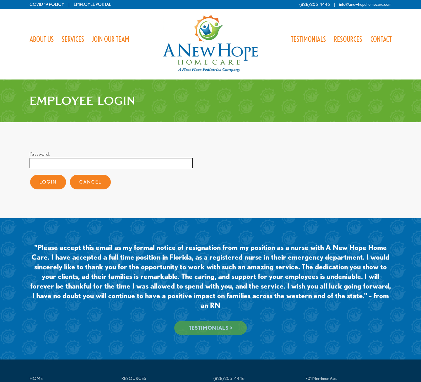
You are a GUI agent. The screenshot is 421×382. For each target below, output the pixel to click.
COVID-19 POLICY (47, 4)
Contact (380, 39)
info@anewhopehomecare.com (365, 4)
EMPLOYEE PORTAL (92, 4)
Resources (348, 39)
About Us (42, 39)
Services (73, 39)
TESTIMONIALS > (210, 328)
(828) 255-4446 (314, 4)
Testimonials (308, 39)
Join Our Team (110, 39)
